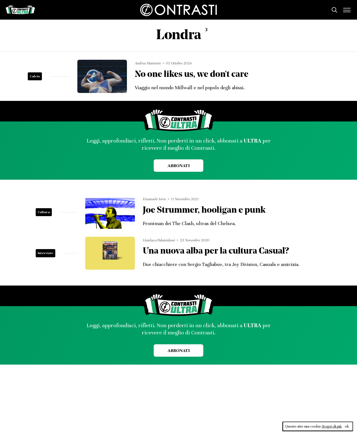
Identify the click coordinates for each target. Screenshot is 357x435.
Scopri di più (331, 426)
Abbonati (179, 165)
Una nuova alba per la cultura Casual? (216, 251)
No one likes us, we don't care (191, 74)
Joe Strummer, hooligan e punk (204, 210)
